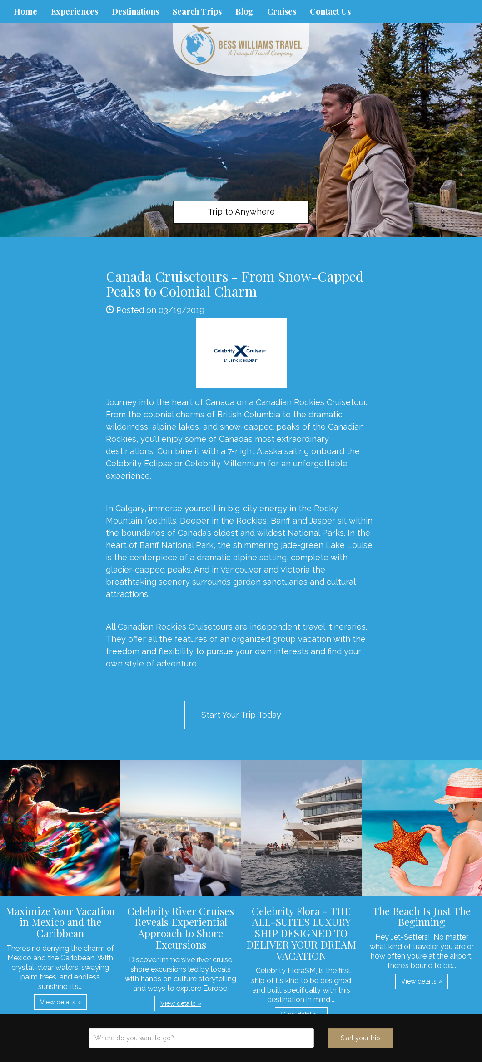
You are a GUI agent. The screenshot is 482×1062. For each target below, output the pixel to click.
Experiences (74, 11)
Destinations (135, 11)
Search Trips (197, 11)
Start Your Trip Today (241, 714)
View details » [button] (60, 1002)
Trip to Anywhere (241, 211)
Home (25, 11)
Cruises (281, 11)
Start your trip (360, 1038)
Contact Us (330, 11)
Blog (244, 11)
